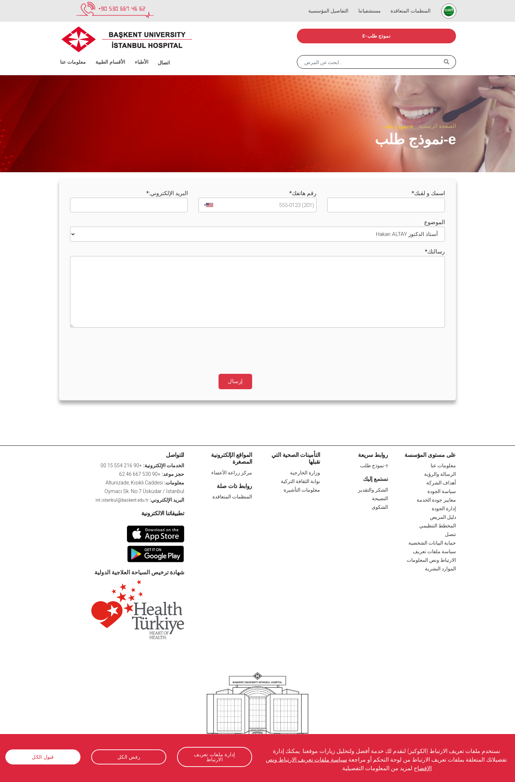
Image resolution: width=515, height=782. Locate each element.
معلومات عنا (73, 53)
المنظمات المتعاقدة (409, 3)
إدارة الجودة (444, 508)
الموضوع (434, 221)
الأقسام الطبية (105, 53)
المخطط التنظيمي (437, 525)
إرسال (235, 380)
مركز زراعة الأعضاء (231, 471)
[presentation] (390, 346)
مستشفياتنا (369, 3)
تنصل (450, 533)
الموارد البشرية (440, 568)
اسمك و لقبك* (428, 193)
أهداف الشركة (441, 482)
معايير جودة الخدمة (436, 499)
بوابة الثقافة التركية (300, 480)
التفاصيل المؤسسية (329, 3)
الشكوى (380, 506)
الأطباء (135, 53)
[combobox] (207, 205)
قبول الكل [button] (42, 757)
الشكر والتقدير (373, 489)
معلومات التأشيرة (302, 489)
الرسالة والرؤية (440, 473)
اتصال (156, 53)
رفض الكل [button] (129, 757)
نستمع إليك (375, 478)
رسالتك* (435, 250)
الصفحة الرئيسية (437, 126)
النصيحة (380, 497)
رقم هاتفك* (303, 193)
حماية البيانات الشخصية (432, 542)
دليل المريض (443, 516)
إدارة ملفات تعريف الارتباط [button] (214, 757)
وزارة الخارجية (305, 471)
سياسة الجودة (441, 490)
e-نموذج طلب (376, 36)
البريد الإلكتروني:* (167, 193)
